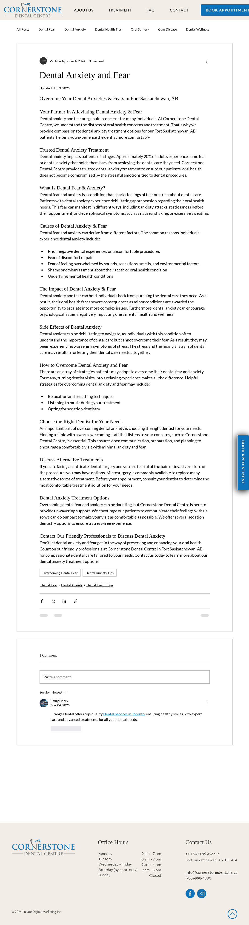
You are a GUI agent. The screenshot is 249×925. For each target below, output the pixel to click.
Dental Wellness (197, 29)
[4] (201, 893)
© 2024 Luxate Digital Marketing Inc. (37, 912)
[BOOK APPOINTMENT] (243, 462)
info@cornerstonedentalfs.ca (212, 872)
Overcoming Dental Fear (60, 573)
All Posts (23, 29)
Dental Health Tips (108, 29)
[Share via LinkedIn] (64, 601)
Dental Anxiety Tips (100, 573)
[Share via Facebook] (42, 601)
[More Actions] (207, 703)
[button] (83, 9)
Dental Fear (46, 29)
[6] (190, 893)
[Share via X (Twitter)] (53, 601)
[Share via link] (75, 601)
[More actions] (207, 61)
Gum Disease (167, 29)
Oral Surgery (140, 29)
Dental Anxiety (75, 29)
